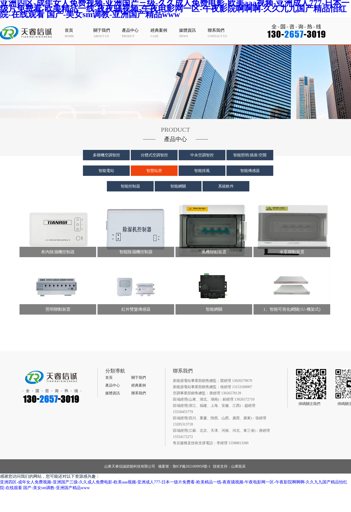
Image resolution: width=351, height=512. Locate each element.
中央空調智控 (202, 155)
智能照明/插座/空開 (249, 155)
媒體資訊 (112, 393)
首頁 (109, 378)
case (164, 33)
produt (135, 33)
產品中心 (112, 385)
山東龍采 (238, 466)
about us (106, 33)
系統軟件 (226, 186)
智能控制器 (130, 186)
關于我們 (138, 378)
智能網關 (178, 186)
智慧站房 (154, 171)
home (78, 33)
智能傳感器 (250, 171)
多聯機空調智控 (106, 155)
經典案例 (138, 385)
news (192, 33)
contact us (221, 33)
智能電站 (106, 171)
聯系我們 (138, 393)
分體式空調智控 (154, 155)
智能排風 (202, 171)
